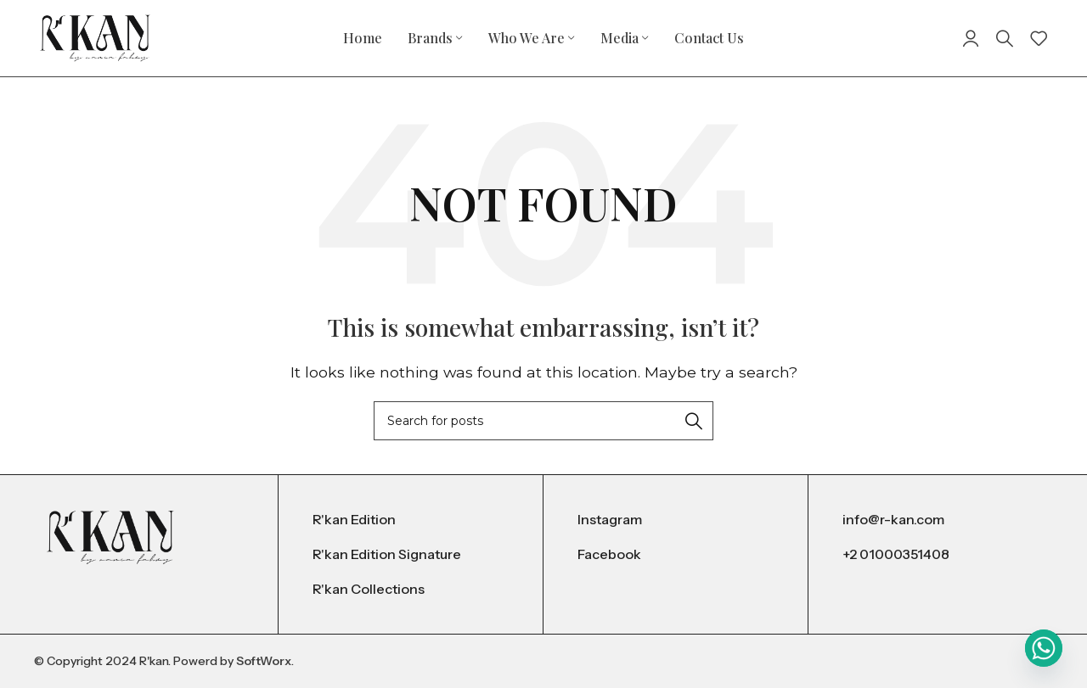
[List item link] (411, 520)
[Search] (1005, 38)
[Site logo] (95, 37)
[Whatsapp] (1043, 648)
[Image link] (110, 537)
